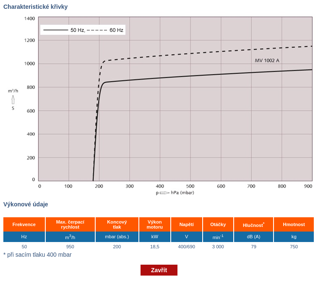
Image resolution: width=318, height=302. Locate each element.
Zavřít (159, 270)
